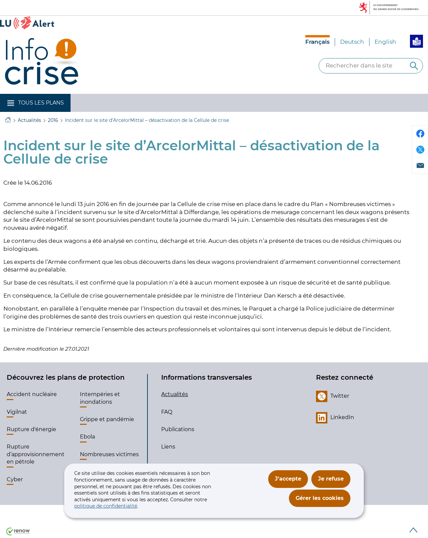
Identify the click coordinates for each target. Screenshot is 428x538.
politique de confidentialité (105, 506)
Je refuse (331, 479)
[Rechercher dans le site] (414, 65)
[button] (35, 103)
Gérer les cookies (320, 498)
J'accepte (288, 479)
